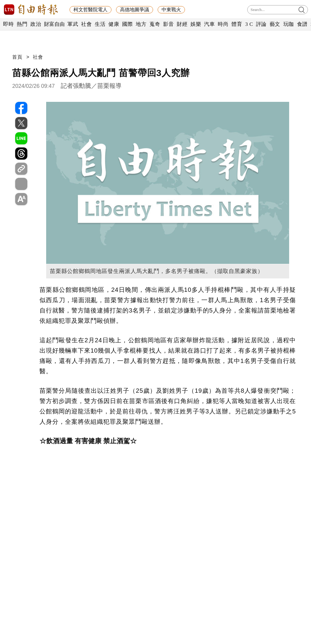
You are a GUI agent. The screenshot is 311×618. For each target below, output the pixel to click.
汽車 (209, 24)
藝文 (275, 24)
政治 (35, 24)
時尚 (223, 24)
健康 (113, 24)
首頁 (17, 57)
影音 (168, 24)
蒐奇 (154, 24)
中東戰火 (171, 9)
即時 (8, 24)
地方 (141, 24)
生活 (100, 24)
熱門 (22, 24)
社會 (86, 24)
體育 (236, 24)
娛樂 (195, 24)
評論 (261, 24)
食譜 (302, 24)
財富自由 (54, 24)
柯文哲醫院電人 (90, 9)
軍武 (72, 24)
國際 (127, 24)
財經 (182, 24)
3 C (249, 24)
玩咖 (288, 24)
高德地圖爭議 (134, 9)
